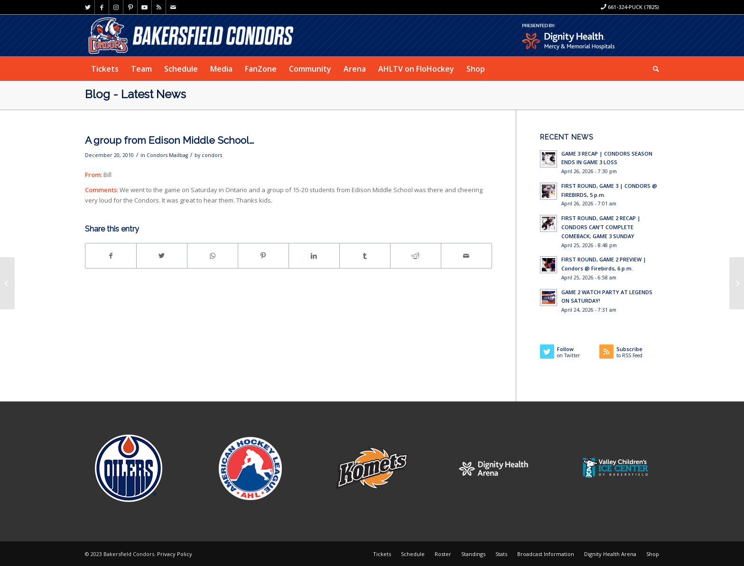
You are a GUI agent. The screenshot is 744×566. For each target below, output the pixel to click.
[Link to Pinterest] (130, 7)
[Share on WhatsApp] (212, 255)
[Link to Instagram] (116, 7)
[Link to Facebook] (102, 7)
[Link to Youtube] (144, 7)
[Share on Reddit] (416, 255)
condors (212, 155)
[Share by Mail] (466, 255)
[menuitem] (105, 69)
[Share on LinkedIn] (314, 255)
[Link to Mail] (173, 7)
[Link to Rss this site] (159, 7)
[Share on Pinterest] (263, 255)
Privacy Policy (174, 553)
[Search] (653, 69)
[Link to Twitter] (87, 7)
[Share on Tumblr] (365, 255)
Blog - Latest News (135, 94)
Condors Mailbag (167, 155)
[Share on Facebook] (110, 255)
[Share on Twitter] (162, 255)
